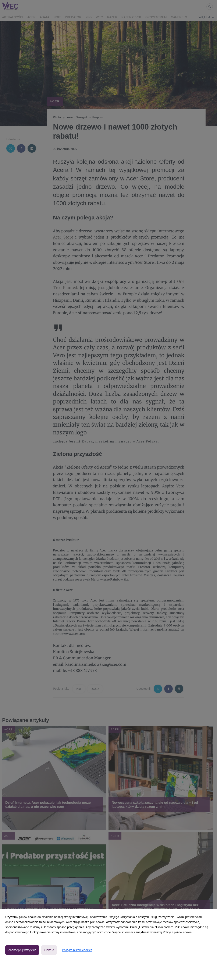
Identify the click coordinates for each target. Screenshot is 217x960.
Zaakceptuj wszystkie (22, 950)
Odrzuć (49, 950)
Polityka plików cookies (77, 950)
